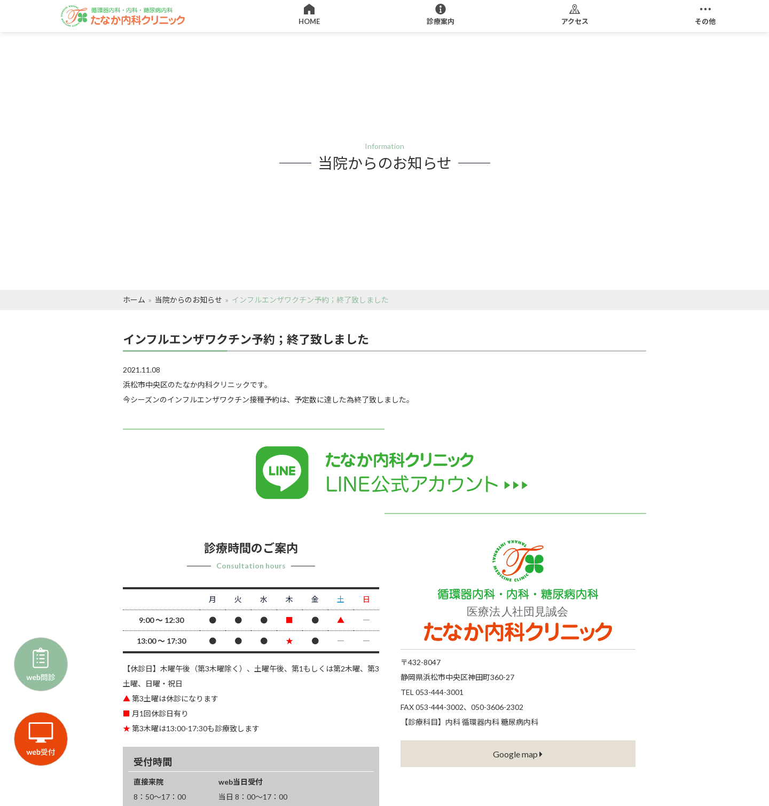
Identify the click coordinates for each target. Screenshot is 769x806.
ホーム (134, 299)
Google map (518, 754)
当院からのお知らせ (188, 299)
